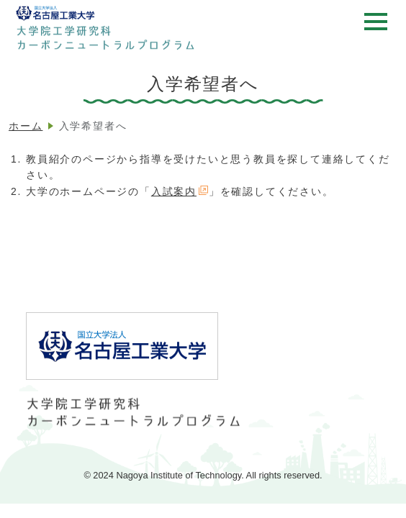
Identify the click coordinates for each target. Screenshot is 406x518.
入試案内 (180, 191)
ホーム (25, 126)
